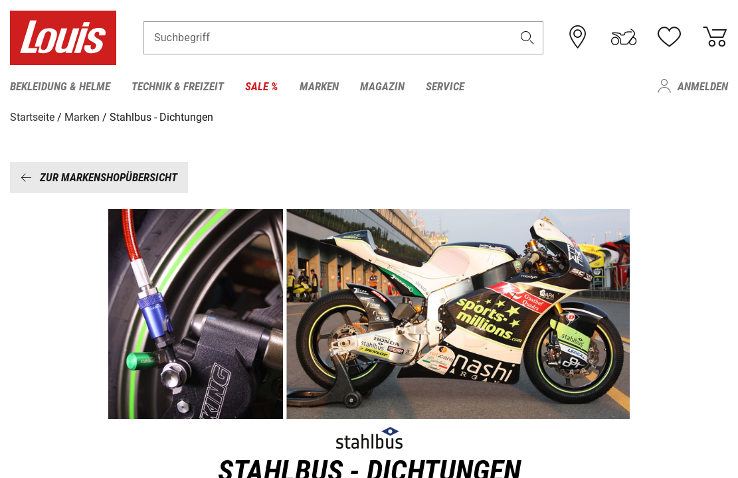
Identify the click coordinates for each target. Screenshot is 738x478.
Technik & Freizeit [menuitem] (178, 86)
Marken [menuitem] (319, 86)
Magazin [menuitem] (382, 86)
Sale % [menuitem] (261, 86)
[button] (527, 37)
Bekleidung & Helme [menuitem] (60, 86)
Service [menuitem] (445, 86)
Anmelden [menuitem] (703, 86)
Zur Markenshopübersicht (99, 177)
